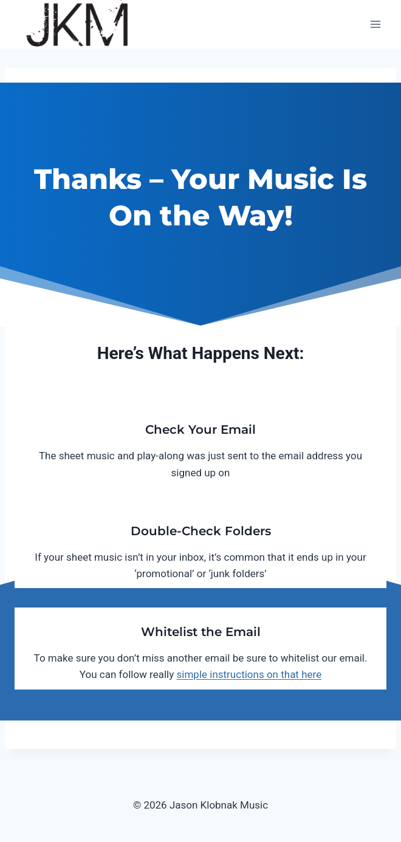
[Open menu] (375, 24)
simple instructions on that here (249, 674)
